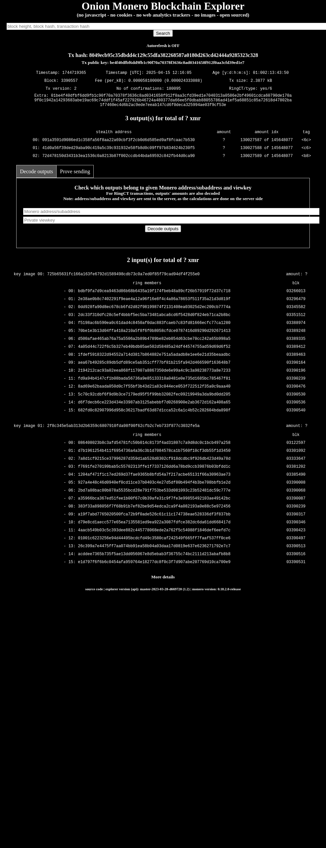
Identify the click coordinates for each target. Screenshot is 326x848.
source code (94, 592)
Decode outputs (36, 174)
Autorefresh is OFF (163, 45)
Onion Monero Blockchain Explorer (162, 6)
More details (163, 579)
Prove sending (75, 174)
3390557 (69, 81)
